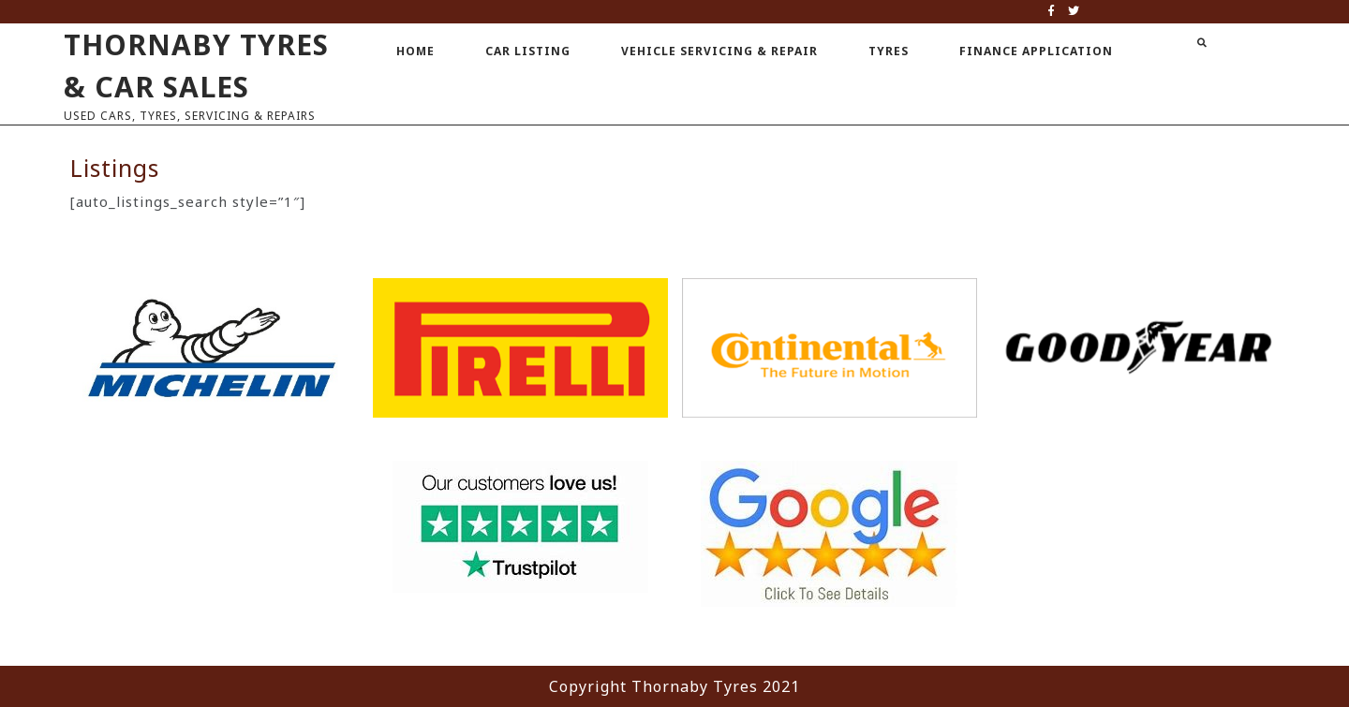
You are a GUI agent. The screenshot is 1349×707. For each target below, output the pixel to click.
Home (415, 51)
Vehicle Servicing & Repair (719, 51)
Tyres (888, 51)
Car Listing (528, 51)
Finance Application (1036, 51)
